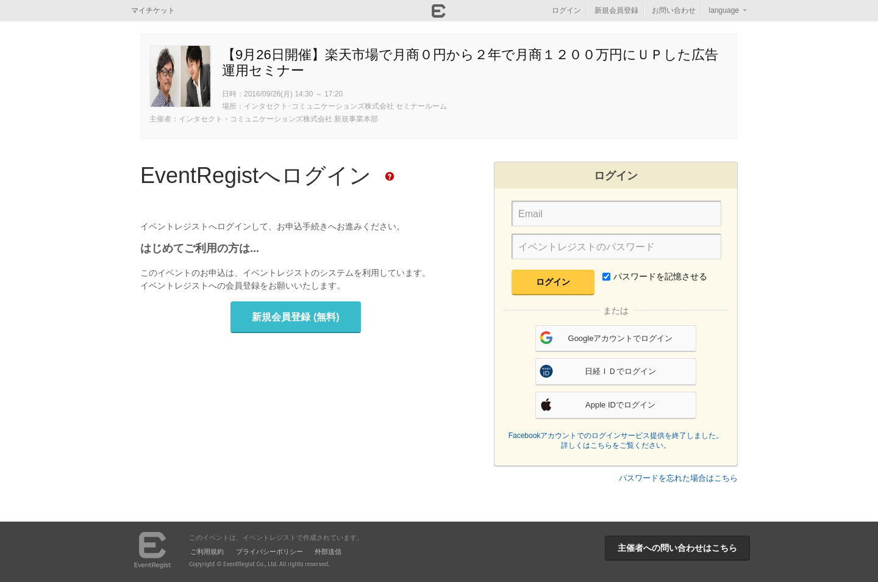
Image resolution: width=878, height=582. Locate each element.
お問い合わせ (674, 10)
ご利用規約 (207, 551)
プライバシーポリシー (269, 551)
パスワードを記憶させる (654, 276)
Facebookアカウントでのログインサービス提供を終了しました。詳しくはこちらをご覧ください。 (616, 440)
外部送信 (328, 551)
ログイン (566, 10)
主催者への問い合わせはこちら (677, 548)
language (724, 10)
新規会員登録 (616, 10)
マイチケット (153, 10)
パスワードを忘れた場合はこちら (678, 478)
